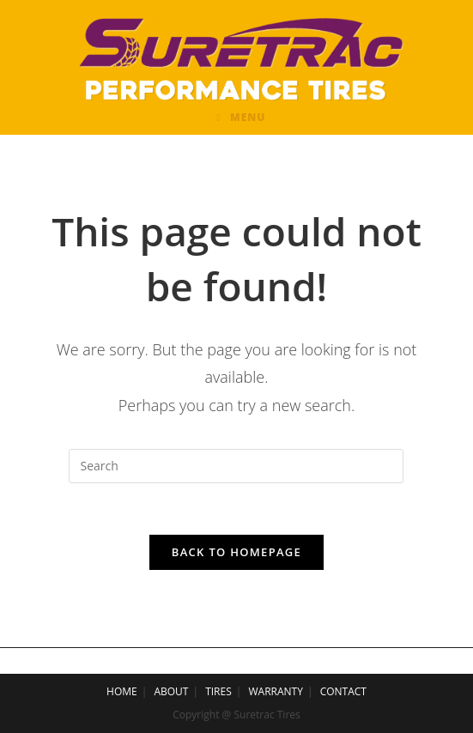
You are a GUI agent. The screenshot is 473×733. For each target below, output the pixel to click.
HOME (121, 691)
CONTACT (343, 691)
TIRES (218, 691)
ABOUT (171, 691)
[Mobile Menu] (241, 117)
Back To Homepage (236, 552)
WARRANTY (276, 691)
